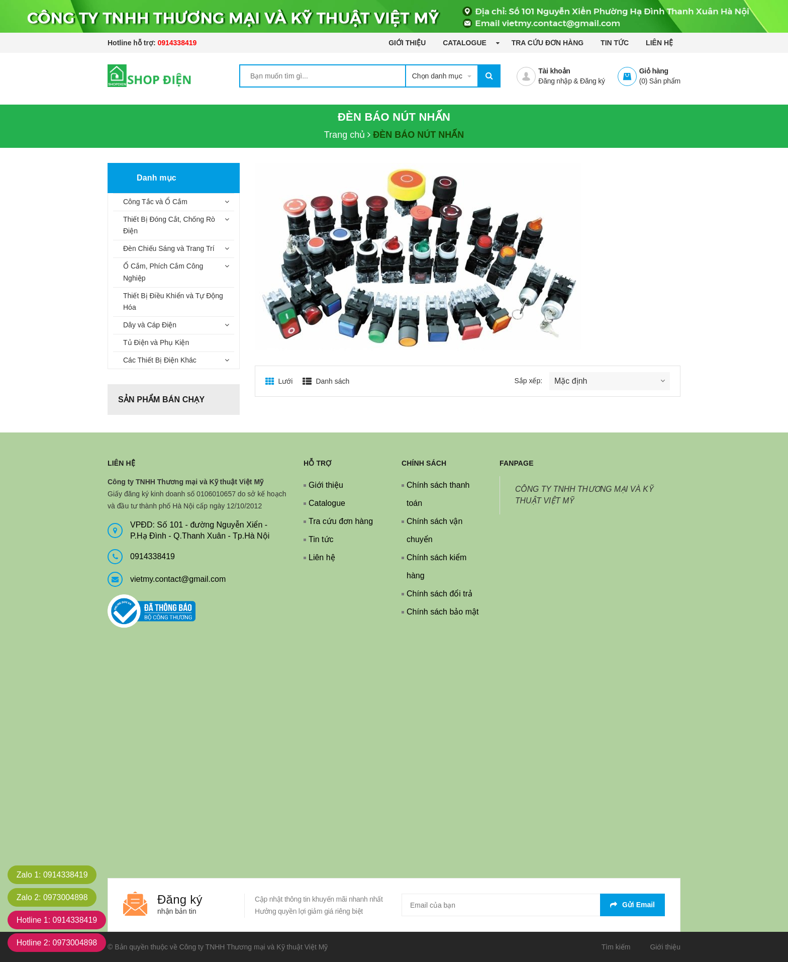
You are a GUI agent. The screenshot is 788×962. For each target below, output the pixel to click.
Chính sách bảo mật (442, 611)
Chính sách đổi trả (439, 593)
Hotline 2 (57, 942)
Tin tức (615, 43)
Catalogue (465, 43)
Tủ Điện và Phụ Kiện (156, 342)
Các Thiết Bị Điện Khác (159, 360)
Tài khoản (554, 71)
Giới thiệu (407, 43)
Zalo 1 (52, 874)
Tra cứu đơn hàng (548, 43)
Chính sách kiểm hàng (436, 566)
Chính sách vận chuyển (434, 530)
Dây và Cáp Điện (149, 325)
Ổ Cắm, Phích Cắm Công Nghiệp (163, 272)
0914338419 (176, 43)
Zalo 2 (52, 897)
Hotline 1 (57, 920)
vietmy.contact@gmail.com (178, 579)
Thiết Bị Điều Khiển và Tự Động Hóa (173, 302)
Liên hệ (659, 43)
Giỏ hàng (653, 71)
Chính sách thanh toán (438, 494)
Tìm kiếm (616, 947)
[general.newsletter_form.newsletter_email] (533, 905)
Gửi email (632, 905)
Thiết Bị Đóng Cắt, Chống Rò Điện (169, 225)
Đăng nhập (554, 81)
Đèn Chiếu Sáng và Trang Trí (169, 248)
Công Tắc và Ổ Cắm (155, 202)
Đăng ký (592, 81)
